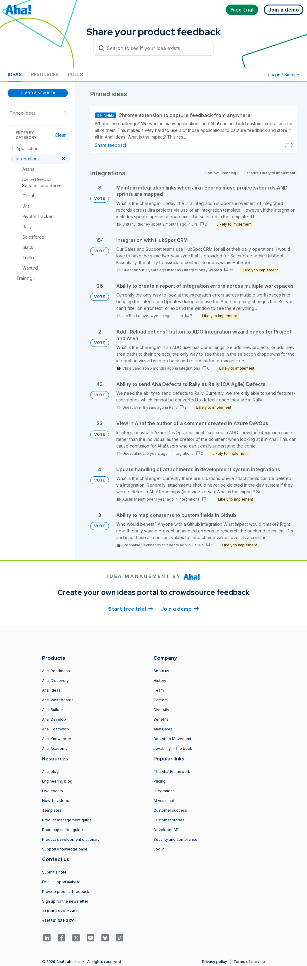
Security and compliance (175, 839)
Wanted (215, 270)
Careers (161, 700)
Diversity (161, 709)
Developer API (166, 829)
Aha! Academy (55, 748)
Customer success (170, 810)
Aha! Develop (54, 719)
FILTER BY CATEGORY (23, 135)
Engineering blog (57, 781)
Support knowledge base (64, 849)
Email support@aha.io (61, 882)
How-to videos (55, 800)
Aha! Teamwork (56, 729)
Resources (45, 74)
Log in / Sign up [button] (285, 74)
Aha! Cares (163, 729)
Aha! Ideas (51, 690)
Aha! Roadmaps (56, 671)
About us (161, 671)
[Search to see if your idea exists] (156, 48)
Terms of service (249, 961)
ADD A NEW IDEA (37, 93)
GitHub (198, 545)
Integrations (194, 270)
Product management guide (67, 820)
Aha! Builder (52, 709)
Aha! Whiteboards (58, 700)
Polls (75, 74)
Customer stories (169, 820)
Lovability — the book (173, 748)
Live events (52, 791)
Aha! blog (50, 771)
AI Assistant (164, 800)
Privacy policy (214, 961)
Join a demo (180, 608)
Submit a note (54, 872)
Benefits (161, 719)
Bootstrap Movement (172, 738)
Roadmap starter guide (62, 829)
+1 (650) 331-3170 (58, 920)
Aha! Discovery (55, 680)
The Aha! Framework (172, 771)
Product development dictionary (71, 839)
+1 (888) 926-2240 (59, 911)
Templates (51, 810)
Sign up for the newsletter (65, 901)
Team (159, 690)
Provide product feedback (65, 891)
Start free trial (131, 608)
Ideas (15, 74)
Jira (194, 224)
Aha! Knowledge (56, 738)
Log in (159, 849)
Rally (173, 407)
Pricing (160, 781)
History (160, 680)
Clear (60, 135)
